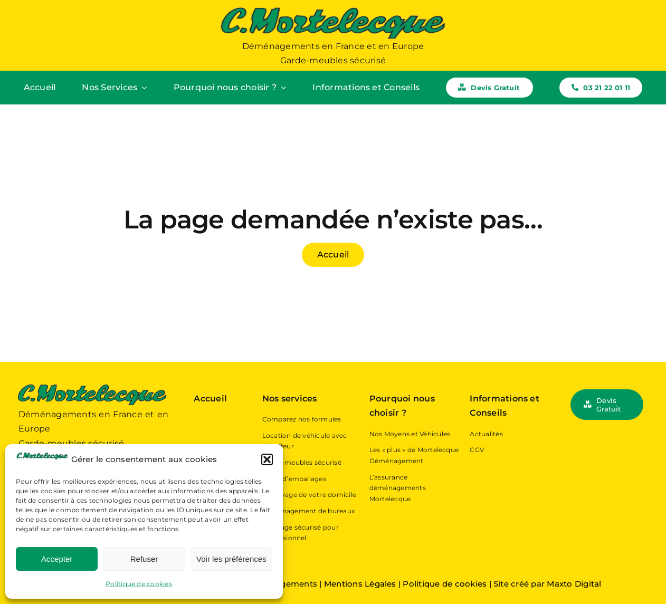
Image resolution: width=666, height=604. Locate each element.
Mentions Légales (361, 584)
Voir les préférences (231, 558)
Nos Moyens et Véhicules (410, 434)
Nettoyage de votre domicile (309, 494)
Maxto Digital (574, 584)
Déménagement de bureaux (308, 511)
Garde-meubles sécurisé (301, 462)
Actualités (486, 434)
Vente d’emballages (294, 479)
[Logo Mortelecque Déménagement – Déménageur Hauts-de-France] (333, 9)
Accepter (56, 558)
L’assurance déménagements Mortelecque (397, 488)
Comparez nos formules (301, 419)
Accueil (210, 399)
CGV (477, 450)
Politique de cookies (139, 584)
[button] (267, 459)
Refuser (144, 558)
